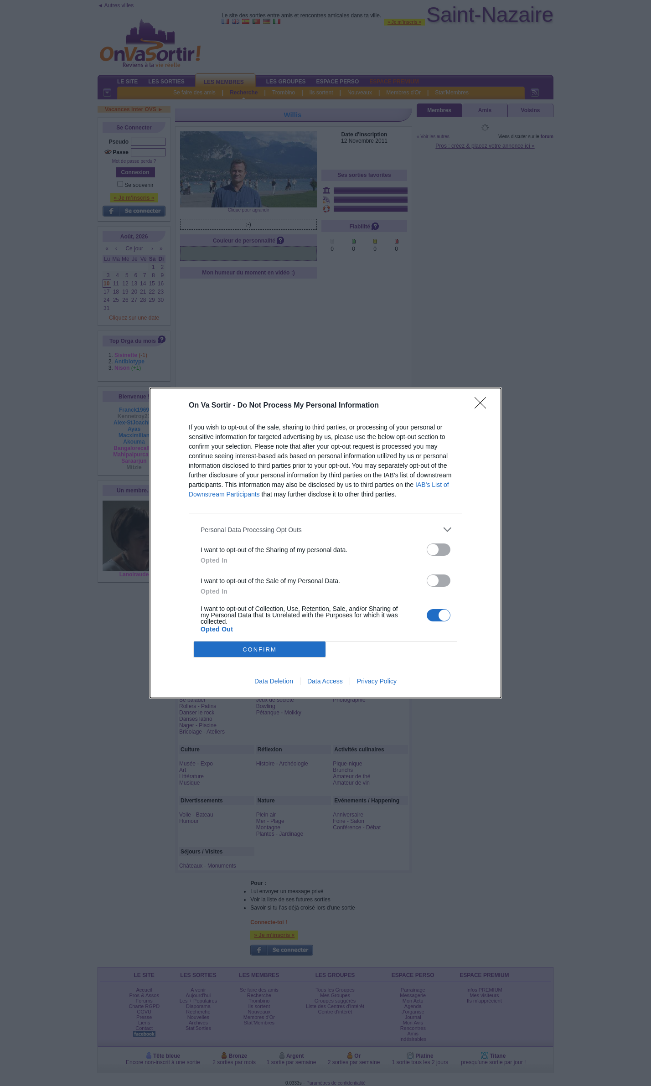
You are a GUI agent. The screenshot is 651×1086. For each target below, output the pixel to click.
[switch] (438, 549)
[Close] (483, 405)
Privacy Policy (377, 681)
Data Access (325, 681)
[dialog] (325, 543)
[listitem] (325, 529)
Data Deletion (273, 681)
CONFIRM (260, 649)
